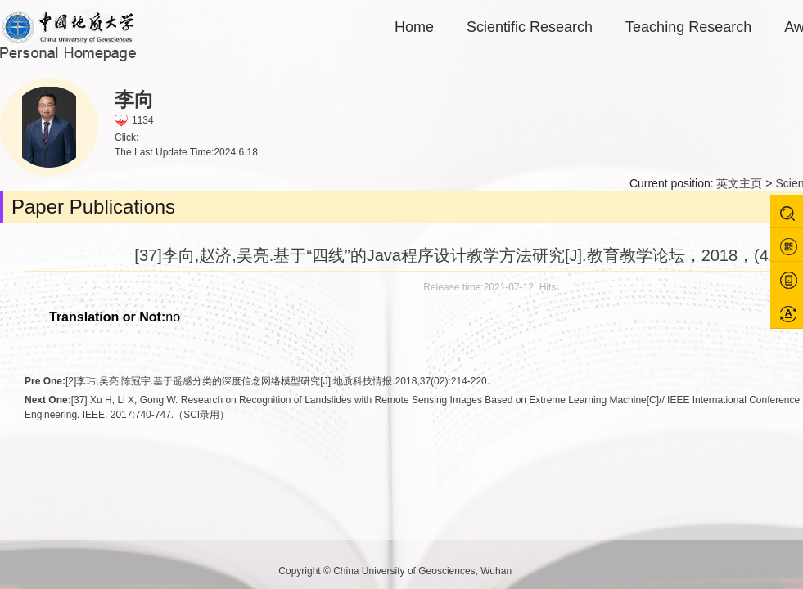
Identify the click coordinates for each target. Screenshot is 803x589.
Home (414, 27)
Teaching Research (688, 27)
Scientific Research (530, 27)
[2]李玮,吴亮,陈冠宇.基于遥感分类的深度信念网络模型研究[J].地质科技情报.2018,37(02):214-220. (257, 381)
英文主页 (739, 183)
